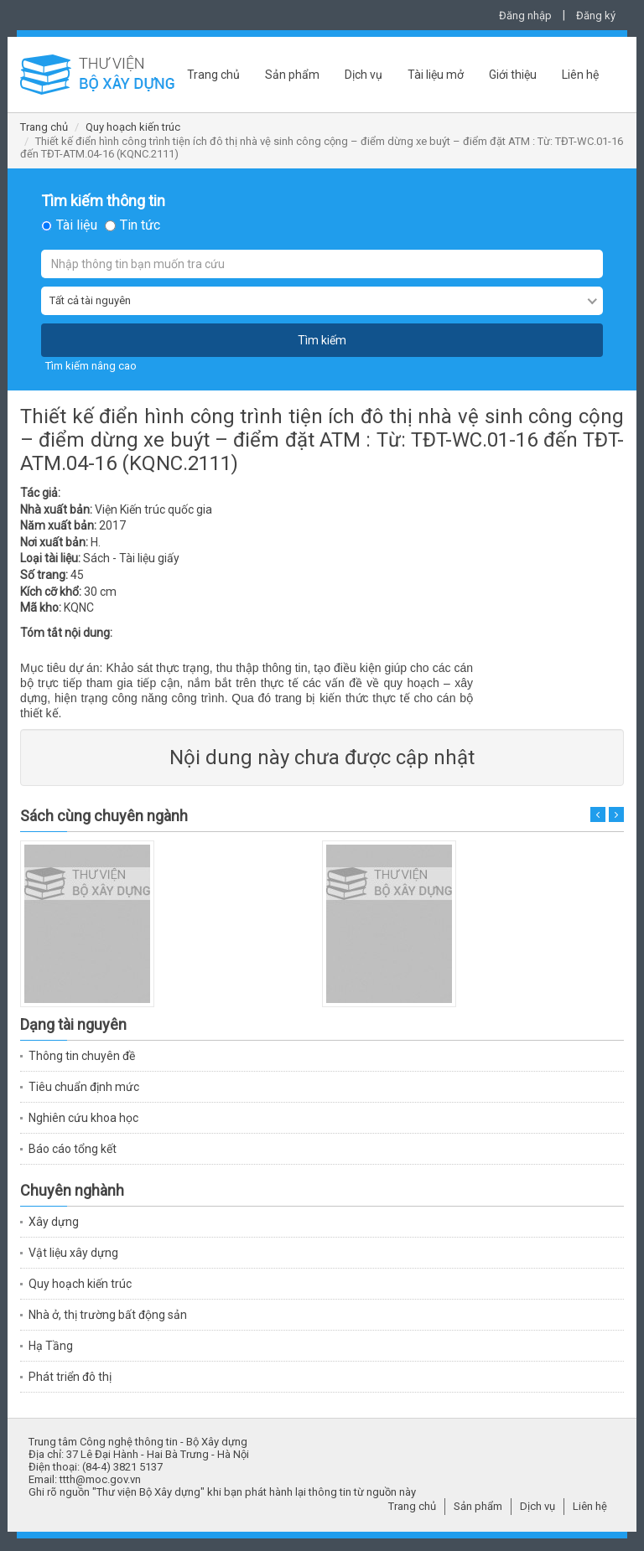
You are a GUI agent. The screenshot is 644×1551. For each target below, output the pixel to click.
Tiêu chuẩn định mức (84, 1086)
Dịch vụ (363, 74)
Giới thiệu (513, 74)
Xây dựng (54, 1221)
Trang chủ (213, 74)
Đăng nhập (525, 15)
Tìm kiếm (322, 340)
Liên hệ (580, 74)
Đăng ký (595, 15)
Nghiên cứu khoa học (83, 1117)
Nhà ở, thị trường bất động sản (108, 1314)
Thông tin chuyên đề (82, 1055)
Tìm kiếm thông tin (103, 201)
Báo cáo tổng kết (73, 1148)
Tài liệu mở (436, 74)
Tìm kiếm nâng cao (91, 365)
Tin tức (140, 225)
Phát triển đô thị (70, 1376)
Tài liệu (76, 225)
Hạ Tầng (51, 1345)
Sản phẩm (292, 74)
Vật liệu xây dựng (73, 1252)
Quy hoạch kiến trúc (133, 127)
